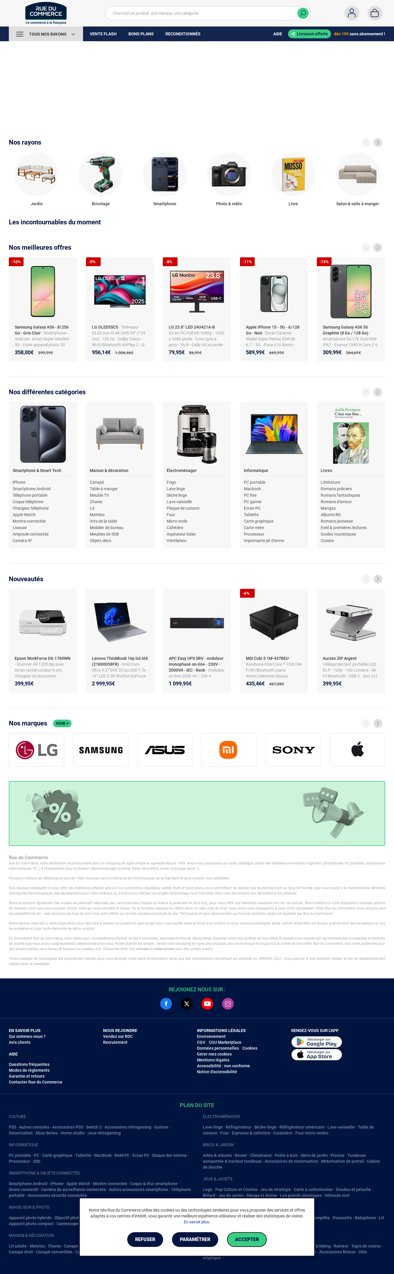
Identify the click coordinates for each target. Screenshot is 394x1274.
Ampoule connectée (31, 534)
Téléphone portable (30, 495)
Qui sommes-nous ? (27, 1036)
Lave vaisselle (179, 501)
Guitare (161, 1127)
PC (36, 1155)
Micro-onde (177, 521)
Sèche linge (177, 495)
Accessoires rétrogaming (128, 1127)
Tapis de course (366, 1246)
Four (171, 514)
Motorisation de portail (342, 1161)
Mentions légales (213, 1060)
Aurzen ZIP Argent (340, 658)
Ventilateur (177, 540)
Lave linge (176, 488)
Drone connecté (23, 1189)
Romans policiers (336, 488)
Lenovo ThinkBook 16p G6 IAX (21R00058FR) (120, 661)
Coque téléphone (28, 501)
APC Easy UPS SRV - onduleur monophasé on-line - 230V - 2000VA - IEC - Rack (196, 664)
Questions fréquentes (29, 1064)
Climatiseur (261, 1155)
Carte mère (254, 527)
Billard (209, 1195)
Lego (207, 1189)
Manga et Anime (261, 1195)
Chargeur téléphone (31, 508)
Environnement (211, 1036)
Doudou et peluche (353, 1189)
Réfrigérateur (238, 1127)
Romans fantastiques (340, 495)
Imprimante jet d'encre (264, 540)
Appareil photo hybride (30, 1217)
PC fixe (250, 495)
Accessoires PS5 (67, 1127)
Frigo (171, 482)
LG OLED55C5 (105, 327)
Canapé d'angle (78, 1246)
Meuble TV (99, 495)
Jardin (37, 203)
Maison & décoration (109, 470)
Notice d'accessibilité (217, 1071)
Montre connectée (29, 521)
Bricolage (101, 203)
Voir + (62, 723)
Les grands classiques (301, 1195)
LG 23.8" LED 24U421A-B (192, 327)
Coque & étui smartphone (154, 1183)
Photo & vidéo (229, 203)
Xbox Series (47, 1133)
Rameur (341, 1246)
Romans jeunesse (337, 521)
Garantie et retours (26, 1076)
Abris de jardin (314, 1155)
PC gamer (253, 501)
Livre (293, 203)
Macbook (252, 488)
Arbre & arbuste (217, 1155)
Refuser (145, 1239)
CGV (201, 1042)
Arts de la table (103, 521)
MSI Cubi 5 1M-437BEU (267, 658)
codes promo (164, 949)
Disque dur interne (169, 1155)
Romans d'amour (336, 501)
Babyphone (365, 1217)
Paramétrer (195, 1239)
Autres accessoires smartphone (138, 1189)
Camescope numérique (78, 1223)
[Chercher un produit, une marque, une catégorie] (207, 13)
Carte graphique (258, 521)
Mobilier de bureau (106, 527)
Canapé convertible (54, 1252)
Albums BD (331, 514)
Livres (326, 470)
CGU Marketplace (225, 1042)
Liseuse (20, 527)
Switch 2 (94, 1127)
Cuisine (327, 540)
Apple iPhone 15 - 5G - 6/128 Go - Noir (272, 330)
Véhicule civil (337, 1195)
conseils (142, 949)
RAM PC (122, 1155)
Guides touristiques (338, 534)
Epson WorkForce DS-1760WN (42, 658)
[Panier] (375, 13)
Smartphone (164, 203)
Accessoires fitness (337, 1252)
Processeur (254, 534)
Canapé (97, 482)
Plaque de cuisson (183, 508)
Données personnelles (218, 1048)
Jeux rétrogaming (104, 1133)
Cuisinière (282, 1133)
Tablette (251, 514)
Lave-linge (213, 1127)
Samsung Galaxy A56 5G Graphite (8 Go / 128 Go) (346, 330)
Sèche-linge (265, 1127)
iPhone (19, 482)
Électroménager (182, 470)
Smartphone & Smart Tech (37, 470)
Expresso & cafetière (251, 1133)
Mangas (328, 508)
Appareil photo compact (31, 1223)
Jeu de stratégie (275, 1189)
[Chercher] (303, 13)
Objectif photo (67, 1217)
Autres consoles (34, 1127)
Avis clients (19, 1042)
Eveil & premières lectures (344, 527)
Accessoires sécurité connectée (57, 1195)
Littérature (330, 482)
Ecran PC (252, 508)
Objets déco (100, 540)
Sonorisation (21, 1133)
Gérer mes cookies (214, 1054)
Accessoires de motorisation (291, 1161)
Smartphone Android (32, 488)
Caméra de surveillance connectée (73, 1189)
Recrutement (115, 1042)
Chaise (96, 501)
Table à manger (104, 488)
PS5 (12, 1127)
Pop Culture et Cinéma (236, 1189)
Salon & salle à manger (357, 203)
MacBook (103, 1155)
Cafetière (175, 527)
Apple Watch (24, 514)
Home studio (73, 1133)
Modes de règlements (29, 1070)
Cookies (249, 1048)
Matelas (97, 514)
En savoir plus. (197, 1222)
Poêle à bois (286, 1155)
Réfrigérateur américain (302, 1127)
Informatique (256, 470)
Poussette (342, 1217)
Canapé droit (21, 1252)
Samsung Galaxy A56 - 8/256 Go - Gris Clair (42, 330)
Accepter (247, 1239)
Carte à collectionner (313, 1189)
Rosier (241, 1155)
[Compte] (352, 13)
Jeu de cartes (231, 1195)
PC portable (254, 482)
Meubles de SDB (104, 534)
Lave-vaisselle (341, 1127)
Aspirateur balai (181, 534)
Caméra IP (22, 540)
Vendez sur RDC (118, 1036)
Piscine (338, 1155)
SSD (36, 1161)
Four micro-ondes (311, 1133)
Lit (92, 508)
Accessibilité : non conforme (223, 1065)
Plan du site (197, 1105)
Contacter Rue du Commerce (35, 1082)
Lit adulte (18, 1246)
